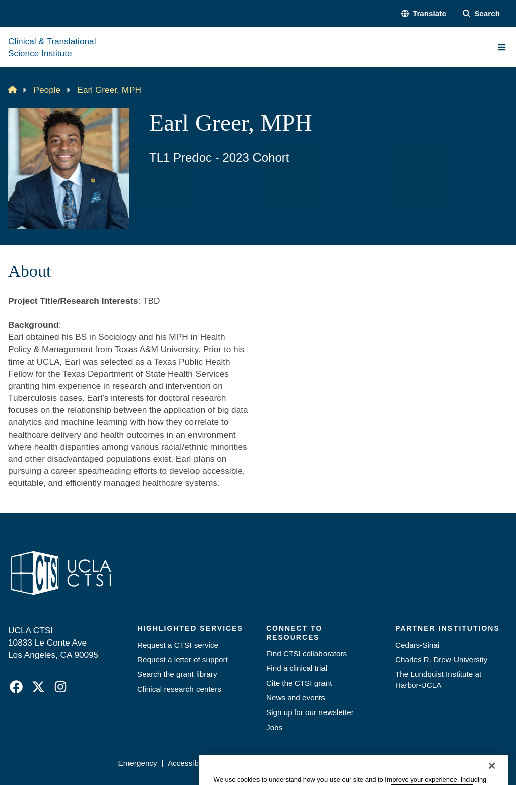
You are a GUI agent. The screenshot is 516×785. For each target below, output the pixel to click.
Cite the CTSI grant (299, 683)
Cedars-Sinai (417, 644)
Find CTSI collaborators (306, 653)
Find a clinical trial (296, 668)
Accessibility (189, 763)
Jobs (274, 727)
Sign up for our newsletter (310, 712)
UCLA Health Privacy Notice (349, 763)
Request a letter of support (182, 659)
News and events (295, 697)
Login (417, 763)
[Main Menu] (502, 47)
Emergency (137, 763)
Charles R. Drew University (441, 659)
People (47, 90)
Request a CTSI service (177, 644)
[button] (424, 13)
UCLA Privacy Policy (255, 763)
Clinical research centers (179, 689)
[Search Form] (481, 13)
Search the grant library (177, 674)
